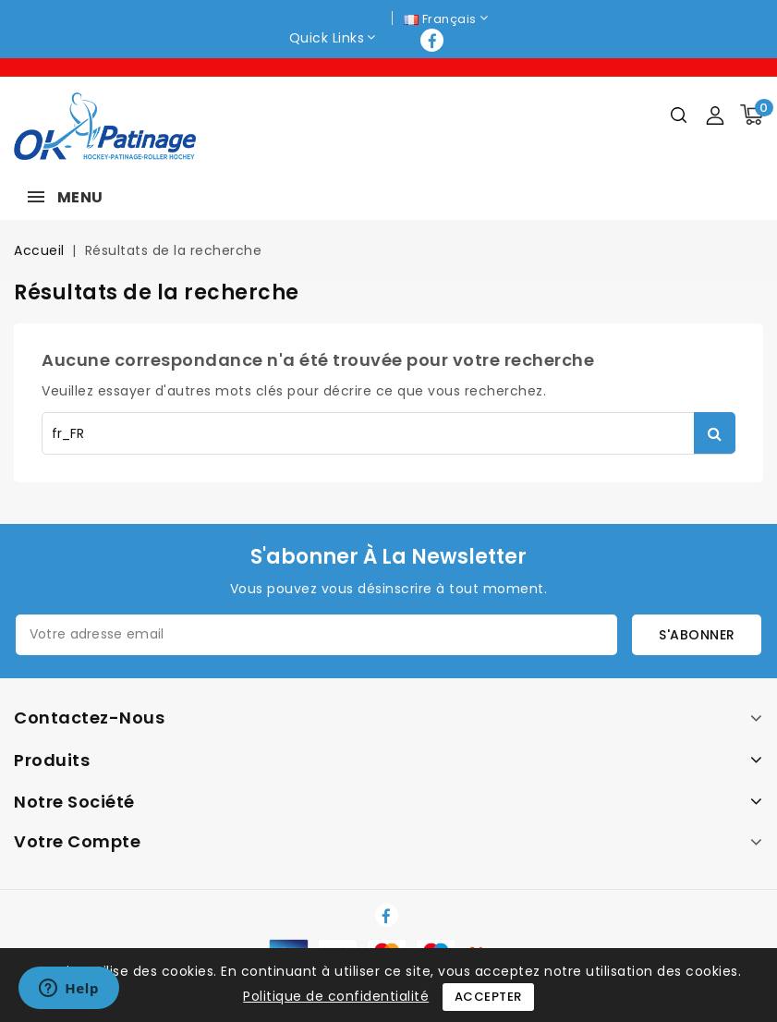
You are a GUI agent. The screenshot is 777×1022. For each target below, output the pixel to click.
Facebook (433, 40)
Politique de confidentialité (336, 996)
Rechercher (714, 433)
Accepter (488, 996)
